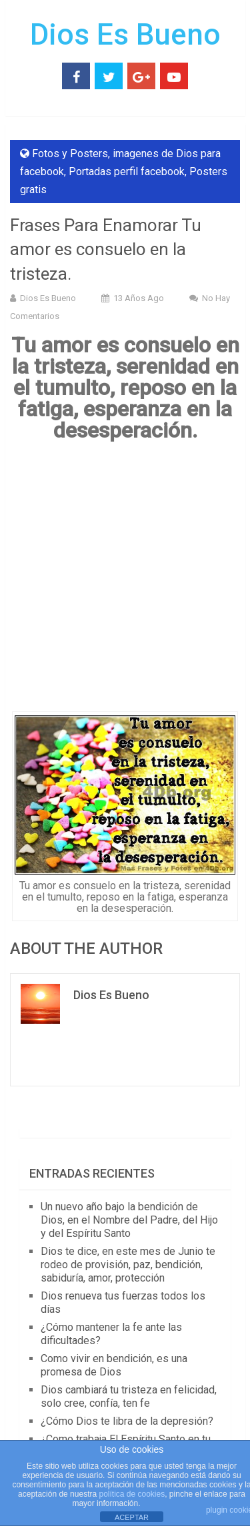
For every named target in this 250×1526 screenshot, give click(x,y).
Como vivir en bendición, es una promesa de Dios (114, 1365)
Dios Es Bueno (125, 34)
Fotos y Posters (70, 153)
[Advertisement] (125, 581)
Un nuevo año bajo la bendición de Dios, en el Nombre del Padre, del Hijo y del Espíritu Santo (129, 1220)
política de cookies (132, 1494)
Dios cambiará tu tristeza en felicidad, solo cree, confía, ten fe (129, 1396)
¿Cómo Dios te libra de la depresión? (127, 1421)
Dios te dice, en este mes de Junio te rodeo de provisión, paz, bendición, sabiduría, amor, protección (128, 1264)
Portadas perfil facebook (127, 171)
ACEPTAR (132, 1517)
